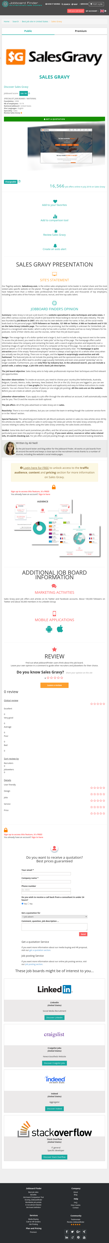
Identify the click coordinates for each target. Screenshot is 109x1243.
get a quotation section (39, 963)
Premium (33, 1232)
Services (83, 4)
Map (74, 4)
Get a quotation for (31, 926)
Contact (75, 1208)
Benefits (33, 1195)
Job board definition (33, 1207)
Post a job (96, 4)
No (30, 916)
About (75, 1192)
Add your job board (75, 11)
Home (6, 21)
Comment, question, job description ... (40, 934)
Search (66, 4)
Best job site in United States (35, 21)
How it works (52, 4)
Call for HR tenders (33, 1222)
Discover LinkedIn (54, 1017)
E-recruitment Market (33, 1205)
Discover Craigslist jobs (54, 1063)
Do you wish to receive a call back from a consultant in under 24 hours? (53, 911)
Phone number (29, 899)
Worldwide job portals (33, 1202)
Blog (75, 1195)
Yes (24, 916)
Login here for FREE (36, 481)
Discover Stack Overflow (55, 1157)
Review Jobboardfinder (75, 1223)
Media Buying (33, 1219)
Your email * (28, 883)
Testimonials (75, 1219)
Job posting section (34, 977)
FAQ (75, 1203)
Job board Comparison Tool (33, 1197)
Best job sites (33, 1192)
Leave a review (54, 698)
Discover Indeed (54, 1108)
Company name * (30, 891)
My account (92, 11)
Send (83, 947)
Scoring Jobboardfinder (33, 1200)
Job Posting (33, 1224)
